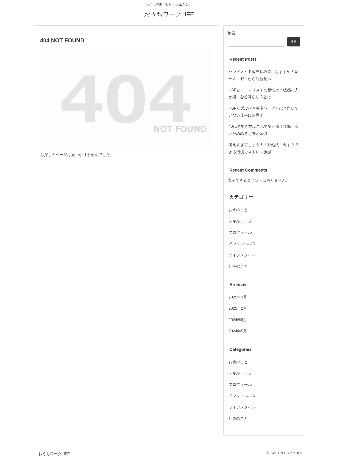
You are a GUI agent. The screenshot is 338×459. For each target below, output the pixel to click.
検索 (231, 33)
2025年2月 (237, 308)
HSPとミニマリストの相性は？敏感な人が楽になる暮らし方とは (263, 93)
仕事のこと (238, 266)
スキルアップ (240, 221)
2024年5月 (237, 331)
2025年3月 (237, 297)
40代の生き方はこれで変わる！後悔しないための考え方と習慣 (263, 130)
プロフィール (240, 232)
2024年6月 (237, 320)
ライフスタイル (242, 255)
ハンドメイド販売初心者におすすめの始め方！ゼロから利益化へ (263, 75)
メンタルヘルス (242, 243)
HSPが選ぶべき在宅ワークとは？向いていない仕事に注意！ (263, 111)
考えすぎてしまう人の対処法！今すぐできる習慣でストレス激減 (263, 148)
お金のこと (238, 210)
